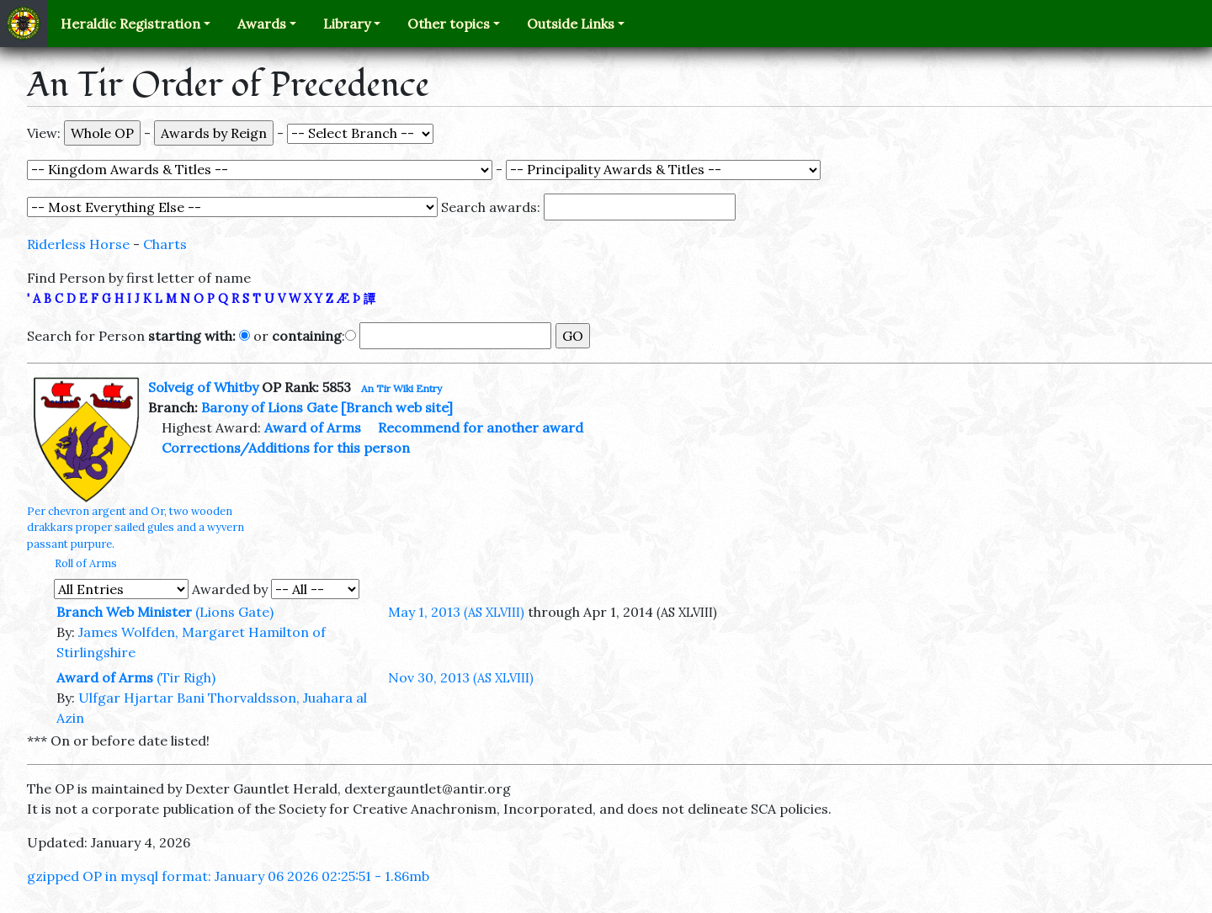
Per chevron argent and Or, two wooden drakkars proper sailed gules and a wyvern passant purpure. (135, 527)
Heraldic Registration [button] (130, 23)
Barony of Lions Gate (269, 407)
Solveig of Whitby (203, 387)
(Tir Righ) (186, 677)
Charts (165, 244)
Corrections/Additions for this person (286, 447)
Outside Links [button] (570, 23)
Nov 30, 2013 (461, 677)
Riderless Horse (78, 244)
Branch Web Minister (124, 611)
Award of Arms (312, 427)
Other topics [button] (448, 23)
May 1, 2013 (456, 611)
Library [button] (346, 23)
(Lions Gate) (234, 611)
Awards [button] (261, 23)
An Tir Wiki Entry (401, 388)
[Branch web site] (397, 407)
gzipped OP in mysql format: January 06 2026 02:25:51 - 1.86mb (228, 876)
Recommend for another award (480, 427)
